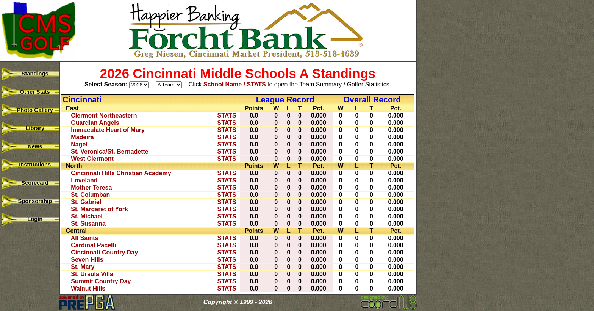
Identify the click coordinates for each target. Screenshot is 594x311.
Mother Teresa (91, 187)
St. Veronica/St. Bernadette (109, 151)
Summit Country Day (101, 281)
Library (30, 128)
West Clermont (92, 159)
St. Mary (82, 267)
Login (30, 219)
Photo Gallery (30, 110)
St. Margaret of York (99, 209)
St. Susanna (88, 223)
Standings (30, 74)
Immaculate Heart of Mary (108, 130)
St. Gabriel (86, 202)
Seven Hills (87, 259)
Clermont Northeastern (104, 115)
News (30, 146)
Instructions (30, 165)
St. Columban (90, 195)
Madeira (82, 137)
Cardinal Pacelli (93, 245)
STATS (226, 115)
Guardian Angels (95, 122)
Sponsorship (30, 201)
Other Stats (30, 92)
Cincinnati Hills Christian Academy (121, 173)
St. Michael (87, 216)
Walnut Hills (88, 288)
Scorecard (30, 183)
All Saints (84, 238)
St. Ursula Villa (92, 274)
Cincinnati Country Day (104, 252)
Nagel (79, 144)
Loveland (84, 180)
